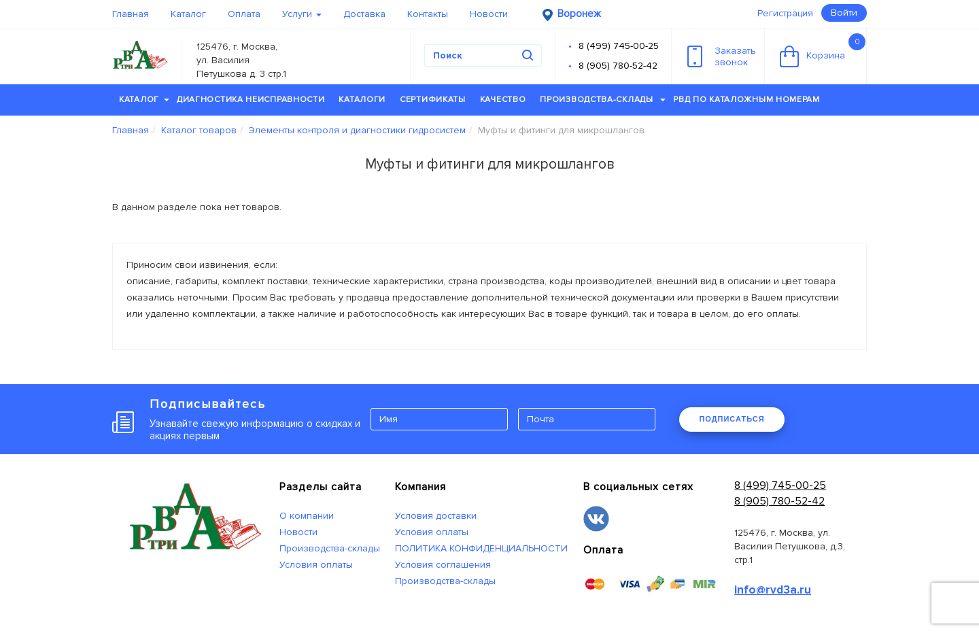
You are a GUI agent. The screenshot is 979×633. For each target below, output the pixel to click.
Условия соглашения (443, 564)
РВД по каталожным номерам (746, 100)
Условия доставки (436, 515)
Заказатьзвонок (721, 56)
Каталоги (362, 100)
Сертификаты (433, 100)
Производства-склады (603, 100)
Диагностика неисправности (251, 100)
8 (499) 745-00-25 (619, 46)
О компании (306, 515)
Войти (844, 12)
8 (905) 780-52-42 (618, 65)
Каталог (188, 14)
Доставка (364, 14)
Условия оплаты (316, 564)
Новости (489, 14)
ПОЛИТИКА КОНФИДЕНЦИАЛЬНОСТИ (481, 548)
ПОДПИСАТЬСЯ (731, 419)
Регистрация (785, 13)
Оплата (244, 14)
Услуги (302, 14)
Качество (503, 100)
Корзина (822, 50)
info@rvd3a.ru (772, 590)
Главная (130, 14)
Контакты (427, 14)
